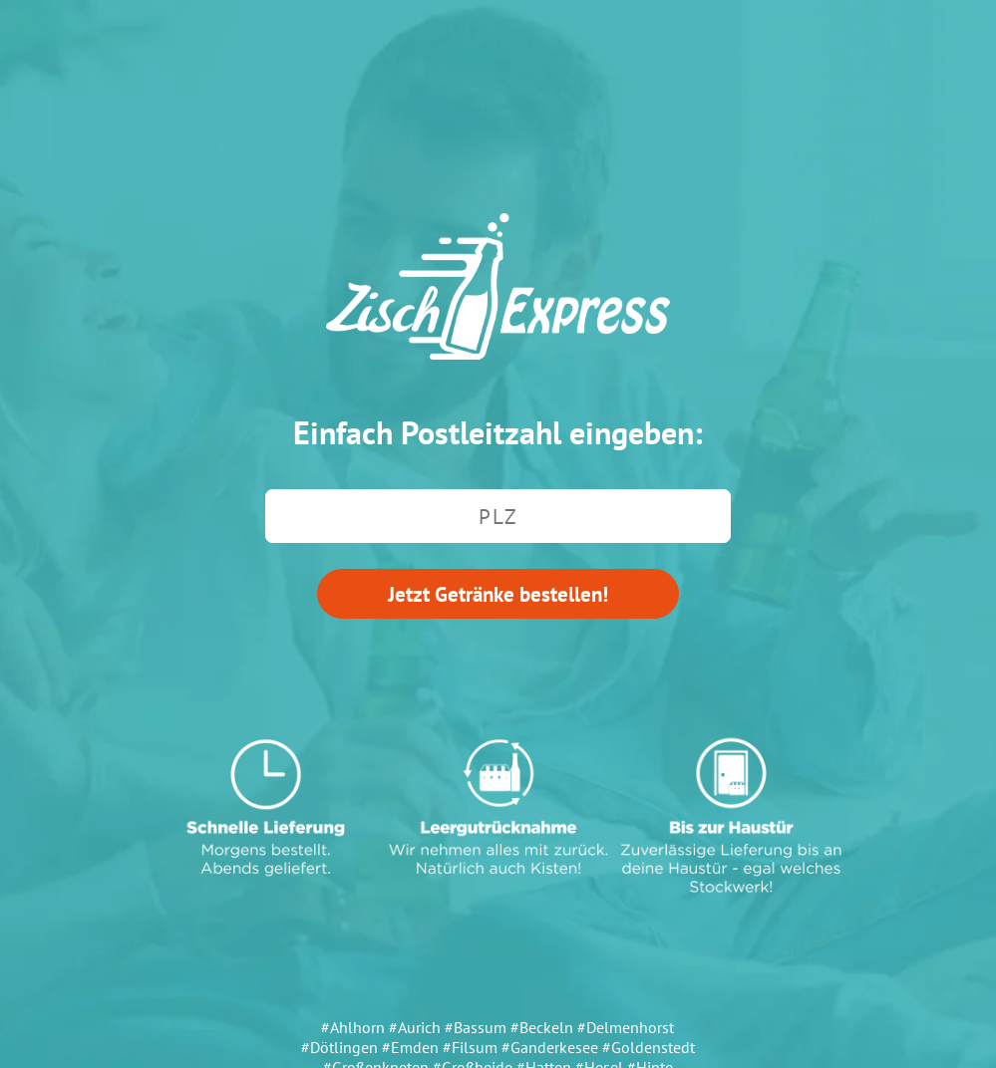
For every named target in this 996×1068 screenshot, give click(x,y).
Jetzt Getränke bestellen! (498, 594)
